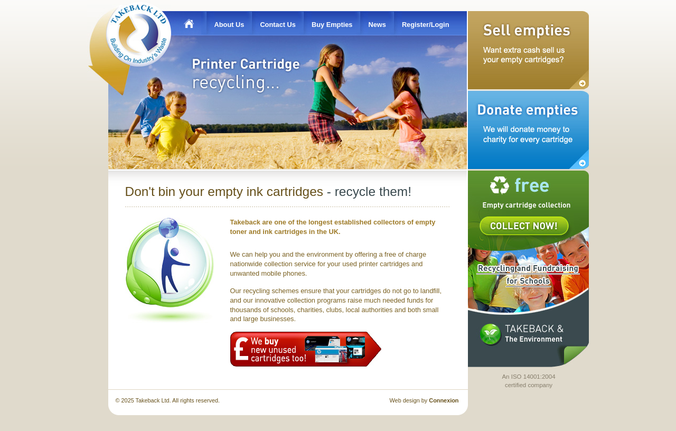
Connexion (443, 400)
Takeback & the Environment (522, 334)
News (377, 25)
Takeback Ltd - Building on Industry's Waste (139, 33)
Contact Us (278, 25)
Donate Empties (528, 130)
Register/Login (425, 25)
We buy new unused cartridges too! (305, 349)
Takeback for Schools (526, 273)
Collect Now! (524, 226)
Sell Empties (528, 50)
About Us (229, 25)
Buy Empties (332, 25)
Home (186, 23)
